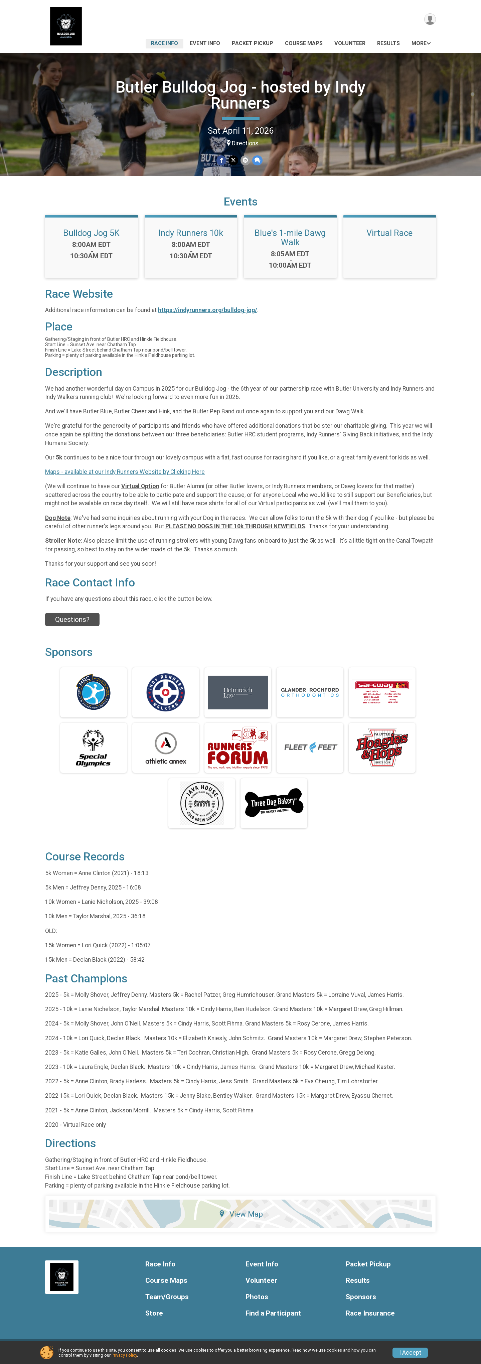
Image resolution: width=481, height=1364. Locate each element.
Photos (257, 1301)
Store (154, 1317)
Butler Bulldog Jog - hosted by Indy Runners (241, 95)
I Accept (410, 1352)
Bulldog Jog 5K (91, 237)
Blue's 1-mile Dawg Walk (290, 241)
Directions (245, 143)
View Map (240, 1218)
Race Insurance (370, 1317)
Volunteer (349, 43)
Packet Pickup (252, 43)
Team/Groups (167, 1301)
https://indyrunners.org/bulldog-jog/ (207, 314)
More (419, 43)
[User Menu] (430, 19)
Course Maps (304, 43)
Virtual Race (389, 237)
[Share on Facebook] (221, 160)
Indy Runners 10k (190, 237)
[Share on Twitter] (233, 160)
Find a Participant (273, 1317)
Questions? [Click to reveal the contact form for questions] (72, 624)
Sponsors (361, 1301)
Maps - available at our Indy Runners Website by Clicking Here (125, 475)
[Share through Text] (257, 160)
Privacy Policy (124, 1355)
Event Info (205, 43)
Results (388, 43)
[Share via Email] (245, 160)
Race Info (164, 43)
